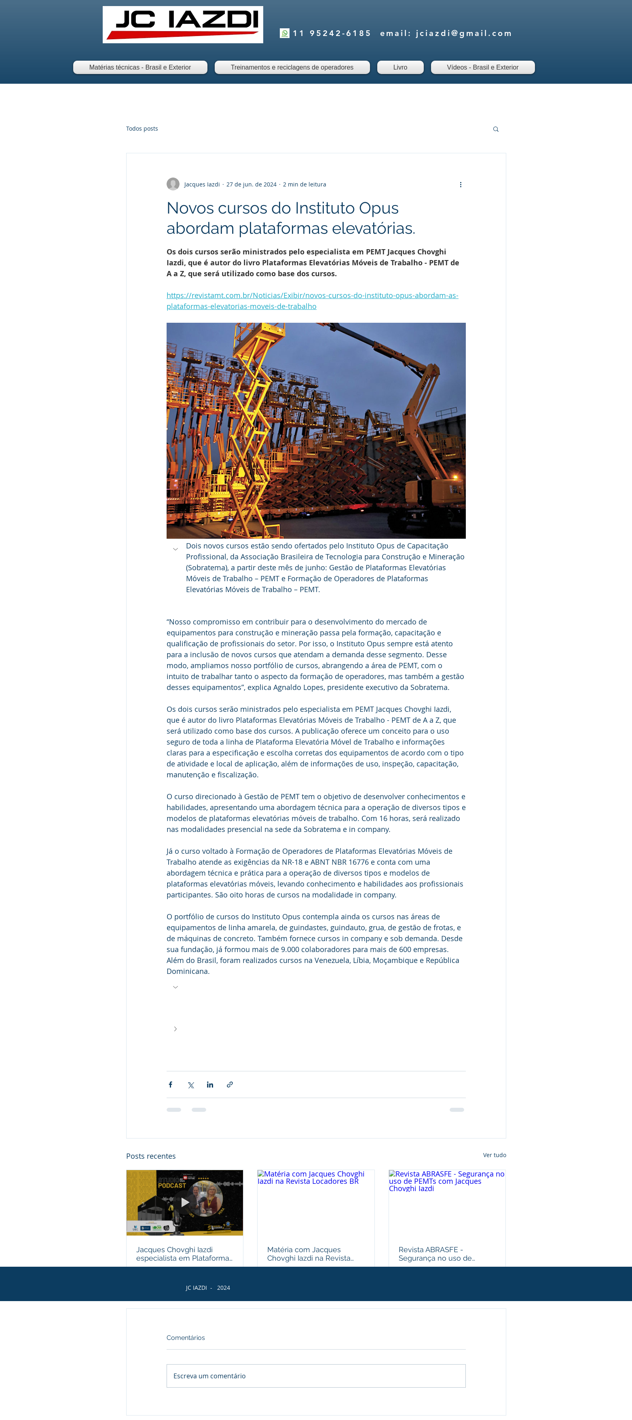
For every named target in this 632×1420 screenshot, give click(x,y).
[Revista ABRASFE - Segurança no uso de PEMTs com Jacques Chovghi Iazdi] (447, 1203)
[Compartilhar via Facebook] (170, 1084)
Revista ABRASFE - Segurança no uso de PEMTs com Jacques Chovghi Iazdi (435, 1253)
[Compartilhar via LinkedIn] (210, 1084)
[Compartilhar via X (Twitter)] (190, 1084)
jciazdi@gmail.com (464, 33)
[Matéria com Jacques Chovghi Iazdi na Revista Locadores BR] (316, 1203)
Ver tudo (494, 1155)
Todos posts (142, 128)
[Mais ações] (461, 184)
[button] (496, 128)
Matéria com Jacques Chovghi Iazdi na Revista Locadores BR (309, 1253)
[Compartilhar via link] (230, 1084)
